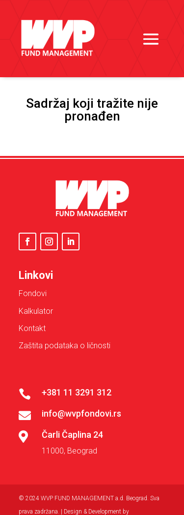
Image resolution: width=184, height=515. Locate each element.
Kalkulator (36, 311)
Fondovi (33, 293)
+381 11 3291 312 (76, 392)
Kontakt (32, 328)
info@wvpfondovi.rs (81, 413)
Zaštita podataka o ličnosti (64, 345)
